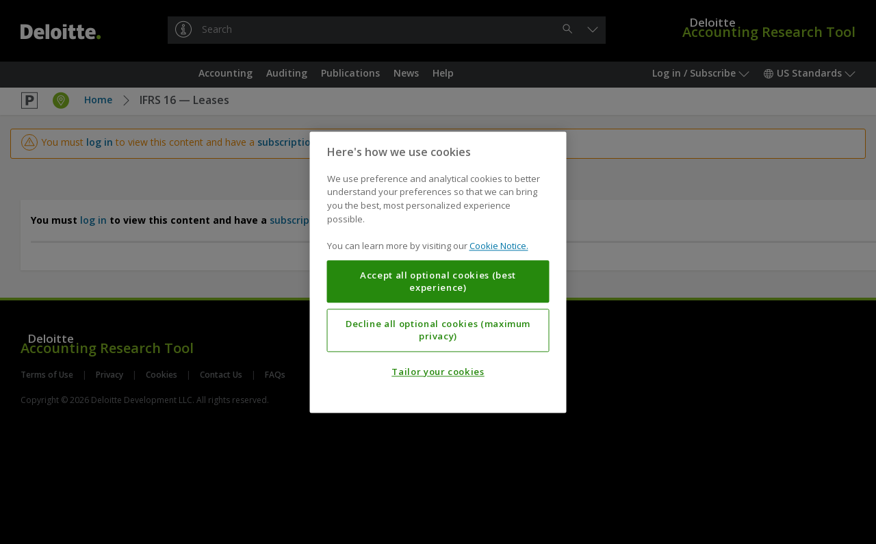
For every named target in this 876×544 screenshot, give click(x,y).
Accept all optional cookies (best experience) (438, 281)
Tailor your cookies (437, 371)
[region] (438, 272)
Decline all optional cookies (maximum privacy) (438, 330)
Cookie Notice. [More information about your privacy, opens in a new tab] (498, 245)
